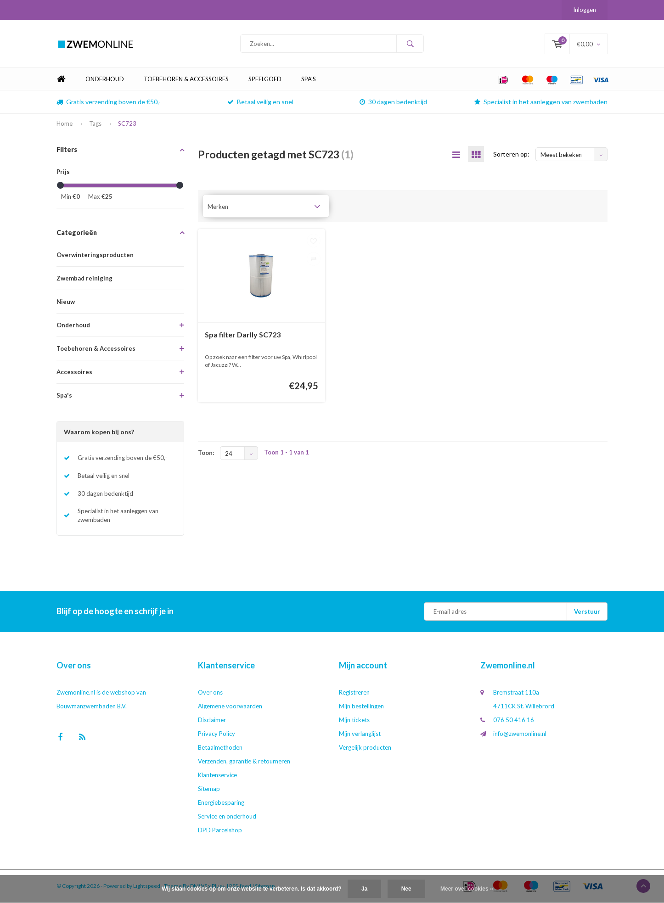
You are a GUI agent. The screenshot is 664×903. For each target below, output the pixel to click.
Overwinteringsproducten (95, 255)
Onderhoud (104, 80)
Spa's (308, 80)
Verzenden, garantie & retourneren (244, 762)
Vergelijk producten (365, 748)
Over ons (210, 693)
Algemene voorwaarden (230, 707)
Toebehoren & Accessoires (186, 80)
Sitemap (209, 789)
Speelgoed (264, 80)
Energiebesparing (221, 803)
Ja (364, 889)
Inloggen (584, 9)
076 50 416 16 (513, 720)
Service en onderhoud (227, 817)
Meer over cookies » (466, 889)
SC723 (127, 124)
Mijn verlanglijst (360, 734)
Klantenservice (217, 776)
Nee (406, 889)
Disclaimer (212, 720)
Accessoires (74, 372)
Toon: (206, 453)
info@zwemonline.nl (519, 734)
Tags (95, 124)
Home (61, 80)
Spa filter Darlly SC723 (243, 335)
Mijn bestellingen (361, 707)
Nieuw (65, 302)
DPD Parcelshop (220, 831)
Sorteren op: (511, 155)
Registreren (354, 693)
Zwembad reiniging (84, 279)
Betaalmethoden (220, 748)
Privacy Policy (216, 734)
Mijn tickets (354, 720)
